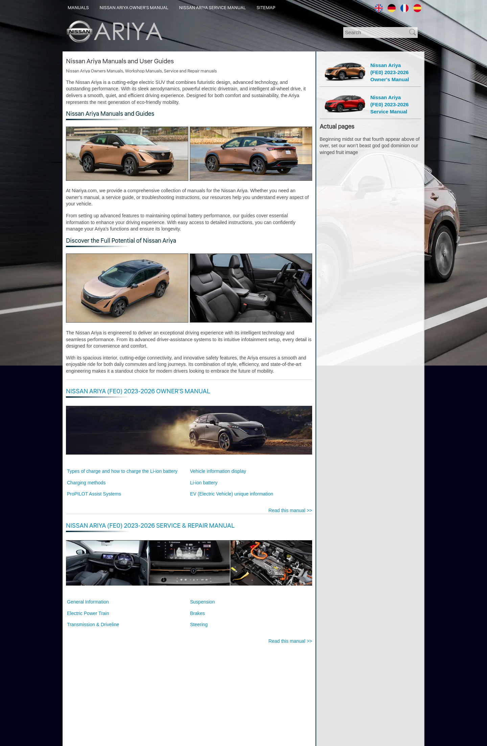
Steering (199, 624)
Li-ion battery (203, 482)
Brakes (197, 613)
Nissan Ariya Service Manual (212, 8)
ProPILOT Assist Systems (94, 494)
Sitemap (266, 8)
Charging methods (86, 482)
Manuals (78, 8)
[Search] (377, 32)
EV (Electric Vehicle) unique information (231, 494)
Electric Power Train (88, 613)
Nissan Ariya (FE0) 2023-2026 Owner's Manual (138, 391)
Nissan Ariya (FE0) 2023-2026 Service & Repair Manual (150, 525)
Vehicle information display (218, 471)
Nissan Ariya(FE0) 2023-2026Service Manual (389, 104)
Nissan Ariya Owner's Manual (134, 8)
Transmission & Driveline (93, 624)
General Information (88, 602)
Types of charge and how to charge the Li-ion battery (122, 471)
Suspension (202, 602)
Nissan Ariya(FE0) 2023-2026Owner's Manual (389, 72)
